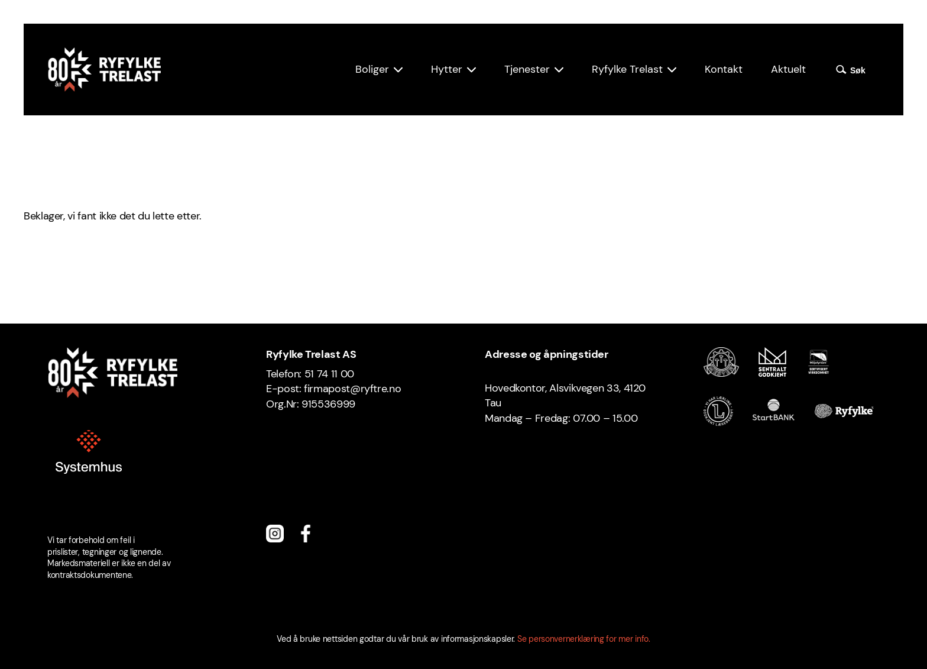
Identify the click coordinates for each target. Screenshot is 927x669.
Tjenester (527, 69)
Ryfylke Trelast (627, 69)
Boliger (372, 69)
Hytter (446, 69)
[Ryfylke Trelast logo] (104, 69)
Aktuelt (788, 69)
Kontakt (724, 69)
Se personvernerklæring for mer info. (583, 639)
